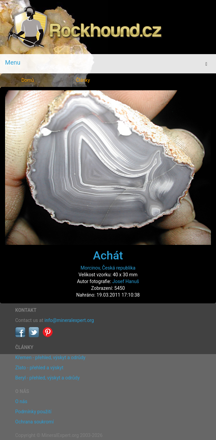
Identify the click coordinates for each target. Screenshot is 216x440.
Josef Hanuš (125, 281)
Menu (12, 62)
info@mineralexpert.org (69, 320)
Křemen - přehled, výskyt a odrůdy (50, 357)
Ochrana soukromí (34, 421)
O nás (21, 401)
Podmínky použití (33, 411)
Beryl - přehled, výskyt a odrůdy (47, 377)
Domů (27, 80)
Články (83, 80)
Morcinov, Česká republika (107, 268)
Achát (108, 255)
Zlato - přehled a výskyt (39, 367)
